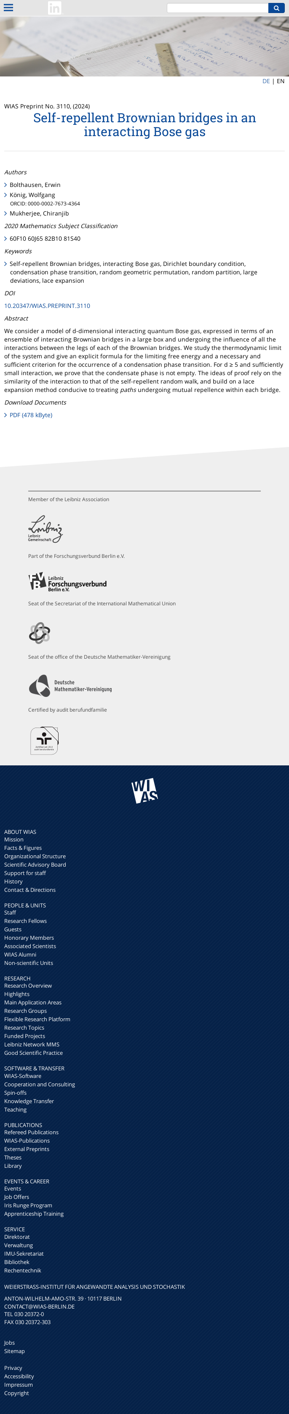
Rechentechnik (22, 1270)
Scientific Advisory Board (35, 864)
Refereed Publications (31, 1132)
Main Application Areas (33, 1002)
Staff (10, 912)
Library (13, 1166)
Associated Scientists (30, 946)
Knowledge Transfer (29, 1101)
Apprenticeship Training (34, 1213)
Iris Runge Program (28, 1205)
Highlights (16, 994)
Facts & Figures (23, 848)
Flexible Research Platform (37, 1019)
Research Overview (28, 985)
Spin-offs (15, 1092)
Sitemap (14, 1351)
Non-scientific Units (28, 963)
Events (12, 1188)
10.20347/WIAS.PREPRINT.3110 (47, 306)
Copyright (16, 1393)
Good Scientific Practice (33, 1053)
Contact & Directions (30, 890)
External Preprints (26, 1149)
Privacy (13, 1368)
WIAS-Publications (27, 1140)
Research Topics (24, 1027)
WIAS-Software (22, 1076)
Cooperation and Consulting (39, 1084)
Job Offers (16, 1197)
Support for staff (25, 873)
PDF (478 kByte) (31, 415)
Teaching (15, 1109)
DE (266, 81)
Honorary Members (29, 937)
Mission (14, 839)
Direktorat (17, 1237)
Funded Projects (24, 1036)
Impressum (18, 1384)
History (13, 881)
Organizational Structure (35, 856)
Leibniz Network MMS (31, 1044)
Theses (12, 1157)
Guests (12, 929)
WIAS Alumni (20, 954)
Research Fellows (25, 921)
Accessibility (19, 1376)
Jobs (9, 1342)
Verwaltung (18, 1245)
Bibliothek (16, 1262)
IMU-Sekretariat (24, 1253)
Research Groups (25, 1011)
